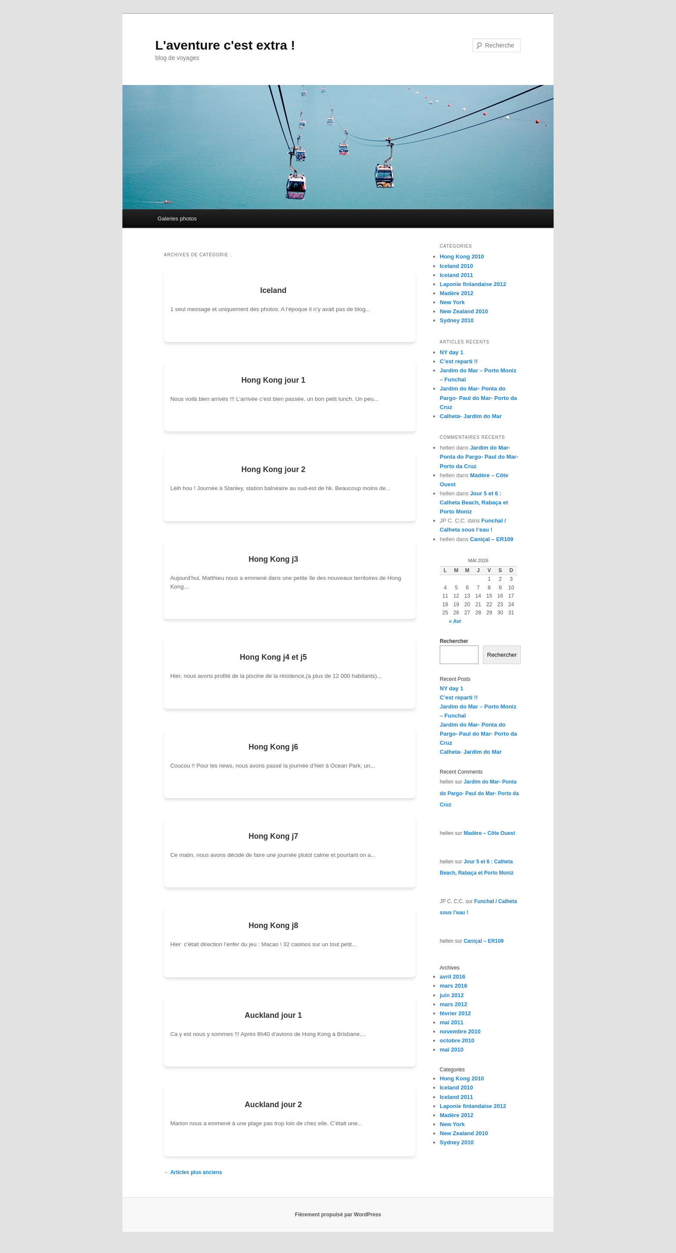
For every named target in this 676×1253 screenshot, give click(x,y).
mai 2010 (451, 1049)
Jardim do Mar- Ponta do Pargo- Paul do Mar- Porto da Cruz (478, 397)
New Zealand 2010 (464, 311)
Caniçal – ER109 (491, 539)
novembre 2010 (460, 1031)
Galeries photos (177, 218)
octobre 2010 (457, 1040)
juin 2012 (452, 995)
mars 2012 (453, 1004)
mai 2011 (451, 1022)
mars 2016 (453, 985)
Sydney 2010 (457, 320)
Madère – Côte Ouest (489, 833)
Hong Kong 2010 (462, 256)
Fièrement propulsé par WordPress (338, 1223)
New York (452, 302)
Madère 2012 (456, 293)
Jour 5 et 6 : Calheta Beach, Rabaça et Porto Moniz (474, 502)
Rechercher (454, 641)
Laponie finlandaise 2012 (473, 284)
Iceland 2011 (456, 275)
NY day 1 (451, 352)
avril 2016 (452, 976)
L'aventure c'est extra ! (225, 45)
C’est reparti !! (459, 361)
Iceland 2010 (456, 266)
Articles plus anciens (193, 1180)
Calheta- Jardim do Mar (471, 416)
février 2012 (455, 1013)
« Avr (455, 621)
